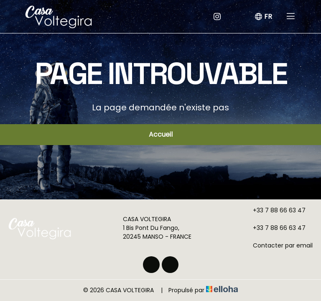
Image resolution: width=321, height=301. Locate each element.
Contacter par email (278, 245)
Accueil (161, 134)
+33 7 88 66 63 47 (274, 210)
